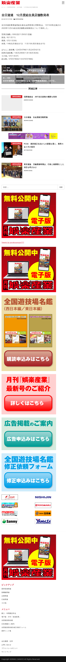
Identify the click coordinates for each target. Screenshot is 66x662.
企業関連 (5, 596)
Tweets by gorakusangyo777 (13, 242)
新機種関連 (6, 592)
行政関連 (5, 599)
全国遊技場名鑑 (7, 620)
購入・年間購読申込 (9, 613)
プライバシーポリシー (10, 648)
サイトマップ (6, 652)
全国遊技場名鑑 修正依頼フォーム (14, 627)
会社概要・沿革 (7, 641)
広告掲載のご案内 (8, 624)
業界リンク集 (6, 631)
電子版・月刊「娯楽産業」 (11, 617)
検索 (61, 187)
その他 (4, 603)
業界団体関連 (19, 19)
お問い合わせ (6, 645)
